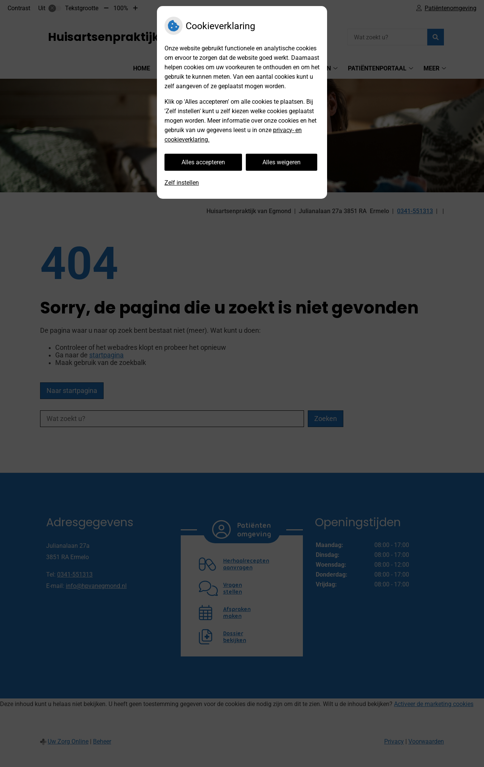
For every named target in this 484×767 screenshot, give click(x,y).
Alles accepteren (203, 162)
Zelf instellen (181, 182)
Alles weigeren (281, 162)
